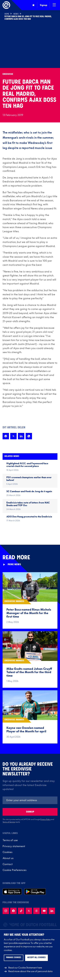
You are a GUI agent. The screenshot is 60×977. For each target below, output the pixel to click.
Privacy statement (14, 846)
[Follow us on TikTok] (21, 911)
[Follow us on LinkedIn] (52, 911)
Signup (30, 812)
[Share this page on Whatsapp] (29, 436)
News (16, 14)
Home (6, 14)
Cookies (7, 852)
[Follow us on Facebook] (13, 911)
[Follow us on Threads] (36, 911)
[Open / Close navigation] (54, 5)
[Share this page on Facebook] (6, 436)
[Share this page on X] (13, 436)
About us (8, 858)
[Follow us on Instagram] (6, 911)
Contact (8, 864)
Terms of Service (9, 822)
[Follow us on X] (29, 911)
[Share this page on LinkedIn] (21, 436)
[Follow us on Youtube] (44, 911)
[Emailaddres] (30, 800)
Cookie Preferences (14, 870)
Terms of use (10, 840)
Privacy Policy (45, 819)
